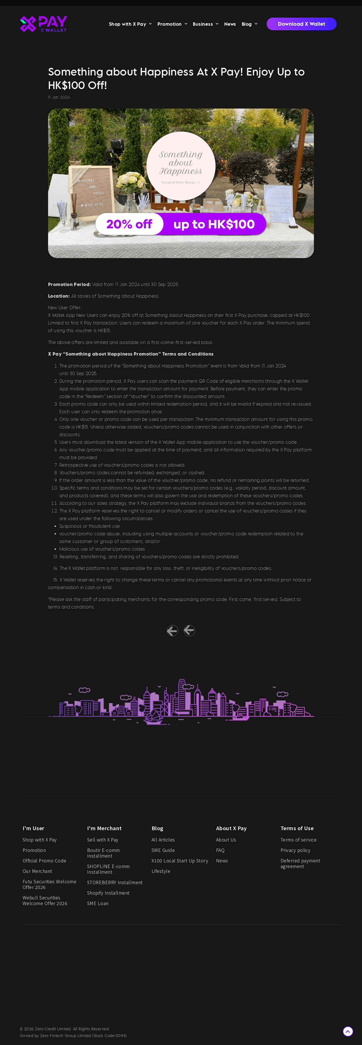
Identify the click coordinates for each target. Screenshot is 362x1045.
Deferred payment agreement (300, 865)
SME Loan (98, 905)
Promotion (173, 25)
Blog (249, 25)
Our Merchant (37, 872)
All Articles (163, 841)
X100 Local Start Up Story (180, 862)
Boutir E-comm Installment (103, 855)
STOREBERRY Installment (115, 884)
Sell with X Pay (102, 841)
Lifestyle (161, 872)
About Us (226, 841)
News (230, 25)
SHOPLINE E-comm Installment (108, 871)
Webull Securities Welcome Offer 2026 (45, 902)
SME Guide (163, 852)
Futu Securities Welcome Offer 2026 (49, 886)
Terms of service (298, 841)
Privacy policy (295, 852)
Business (205, 25)
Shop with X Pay (130, 25)
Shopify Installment (108, 894)
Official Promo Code (44, 862)
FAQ (220, 852)
